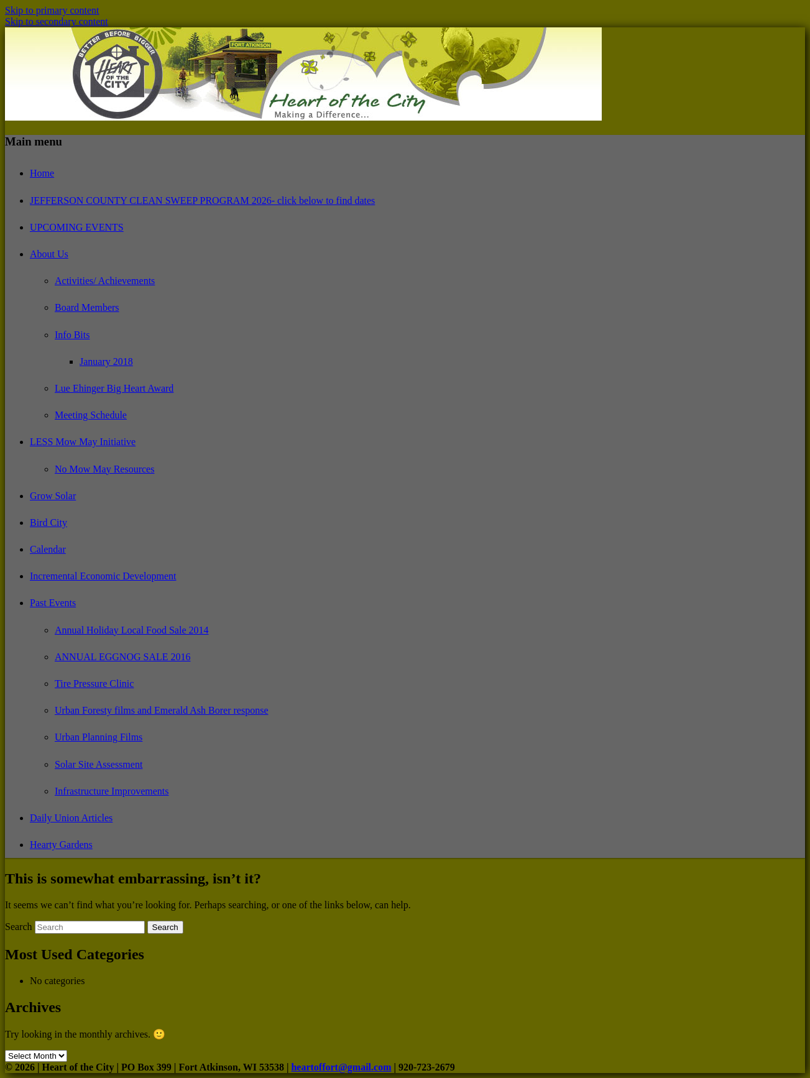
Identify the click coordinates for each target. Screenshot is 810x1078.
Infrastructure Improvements (111, 791)
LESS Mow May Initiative (83, 441)
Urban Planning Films (98, 737)
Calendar (48, 549)
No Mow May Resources (104, 469)
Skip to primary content (52, 10)
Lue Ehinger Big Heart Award (114, 388)
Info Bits (72, 334)
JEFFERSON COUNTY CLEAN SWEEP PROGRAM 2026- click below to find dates (202, 200)
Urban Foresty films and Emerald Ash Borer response (161, 710)
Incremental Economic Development (103, 576)
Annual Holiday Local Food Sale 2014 (132, 630)
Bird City (48, 522)
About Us (49, 254)
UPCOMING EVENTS (77, 227)
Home (42, 173)
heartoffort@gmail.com (341, 1067)
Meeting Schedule (91, 415)
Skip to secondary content (56, 21)
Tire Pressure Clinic (94, 683)
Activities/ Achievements (105, 280)
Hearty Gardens (61, 844)
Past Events (53, 602)
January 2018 (106, 361)
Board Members (87, 307)
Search (18, 926)
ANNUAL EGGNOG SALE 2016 (123, 657)
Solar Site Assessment (98, 764)
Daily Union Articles (71, 818)
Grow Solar (53, 496)
